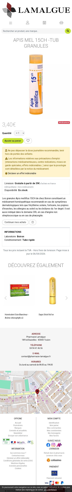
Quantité (6, 133)
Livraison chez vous (54, 456)
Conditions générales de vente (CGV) (18, 461)
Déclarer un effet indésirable (22, 173)
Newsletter (18, 433)
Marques (18, 428)
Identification (54, 423)
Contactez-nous (18, 456)
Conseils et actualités (18, 431)
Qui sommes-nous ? (18, 453)
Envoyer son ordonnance (18, 436)
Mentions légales (18, 463)
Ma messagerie (54, 433)
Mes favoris (54, 436)
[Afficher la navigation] (11, 23)
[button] (5, 298)
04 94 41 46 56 (36, 348)
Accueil (18, 423)
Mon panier (54, 425)
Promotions (18, 425)
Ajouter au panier (13, 140)
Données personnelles (18, 466)
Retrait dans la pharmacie (54, 453)
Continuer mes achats (15, 222)
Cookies (18, 468)
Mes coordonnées (54, 431)
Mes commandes (54, 428)
